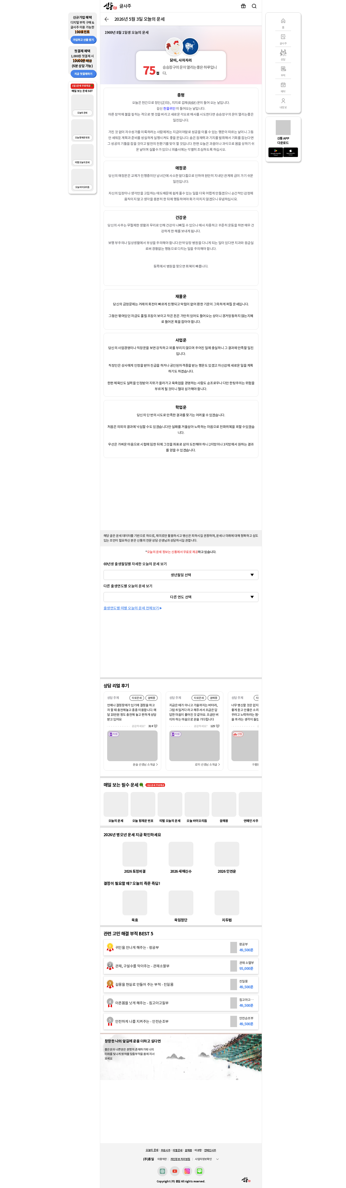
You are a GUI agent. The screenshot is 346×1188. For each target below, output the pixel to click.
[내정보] (283, 103)
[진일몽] (181, 984)
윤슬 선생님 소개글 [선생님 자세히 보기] (144, 765)
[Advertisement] (181, 492)
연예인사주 (210, 1150)
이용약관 (162, 1159)
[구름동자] (256, 743)
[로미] (194, 743)
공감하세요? (145, 726)
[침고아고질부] (181, 1003)
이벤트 (243, 6)
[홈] (283, 23)
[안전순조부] (181, 1021)
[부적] (283, 71)
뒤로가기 (106, 19)
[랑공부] (181, 947)
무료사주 (165, 1150)
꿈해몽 (188, 1150)
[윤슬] (132, 743)
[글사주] (283, 39)
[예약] (283, 87)
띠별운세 (177, 1150)
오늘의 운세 (152, 1150)
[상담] (283, 55)
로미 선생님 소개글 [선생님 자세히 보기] (206, 765)
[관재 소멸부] (181, 966)
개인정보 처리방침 (180, 1159)
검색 (254, 6)
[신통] (109, 6)
